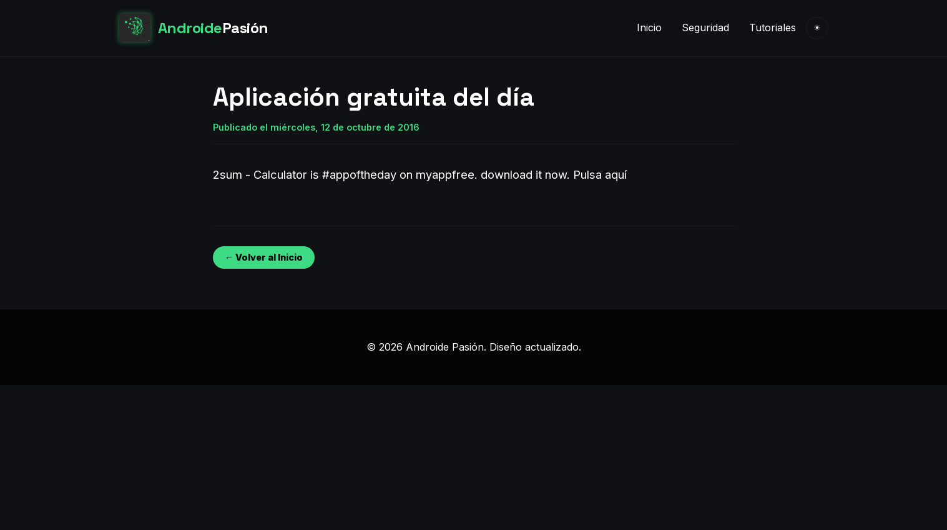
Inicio (649, 27)
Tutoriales (772, 27)
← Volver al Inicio (264, 257)
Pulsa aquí (600, 174)
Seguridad (705, 27)
